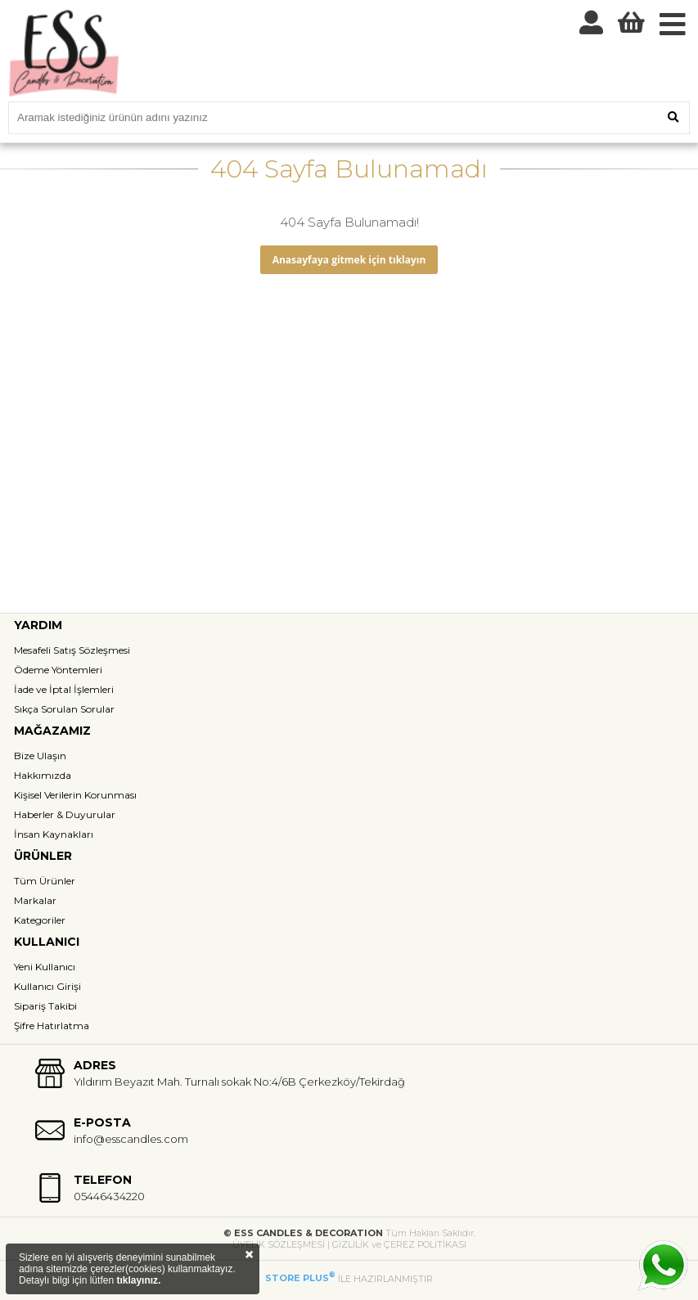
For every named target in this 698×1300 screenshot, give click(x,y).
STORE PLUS (300, 1278)
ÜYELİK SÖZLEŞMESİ (278, 1244)
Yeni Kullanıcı (44, 966)
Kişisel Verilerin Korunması (75, 795)
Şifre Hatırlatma (51, 1025)
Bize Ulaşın (40, 755)
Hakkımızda (42, 775)
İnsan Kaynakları (53, 834)
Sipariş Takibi (45, 1006)
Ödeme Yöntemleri (58, 669)
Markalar (35, 900)
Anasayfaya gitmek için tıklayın (349, 260)
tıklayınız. (138, 1280)
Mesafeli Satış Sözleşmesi (72, 650)
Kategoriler (39, 920)
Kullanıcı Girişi (47, 986)
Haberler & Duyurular (64, 814)
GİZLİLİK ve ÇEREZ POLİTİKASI (399, 1244)
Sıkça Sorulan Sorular (64, 709)
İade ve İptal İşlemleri (64, 689)
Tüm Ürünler (44, 881)
